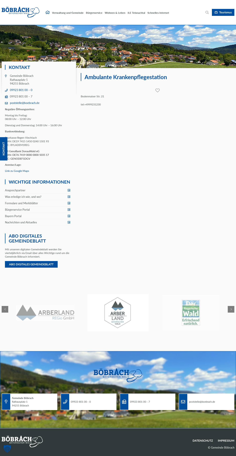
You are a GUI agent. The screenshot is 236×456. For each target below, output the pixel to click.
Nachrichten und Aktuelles (21, 222)
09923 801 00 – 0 (21, 90)
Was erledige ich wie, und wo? (23, 196)
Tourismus (225, 9)
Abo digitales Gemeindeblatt (31, 264)
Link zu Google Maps (17, 170)
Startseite (48, 9)
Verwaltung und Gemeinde (68, 9)
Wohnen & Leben (115, 9)
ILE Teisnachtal (136, 9)
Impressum (226, 440)
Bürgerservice (94, 9)
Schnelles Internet (158, 9)
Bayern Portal (13, 216)
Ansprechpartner (15, 190)
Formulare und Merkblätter (21, 203)
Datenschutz (203, 440)
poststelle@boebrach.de (24, 103)
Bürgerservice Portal (17, 209)
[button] (7, 448)
